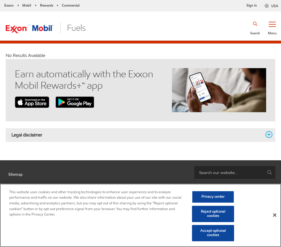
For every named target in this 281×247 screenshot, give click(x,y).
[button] (272, 28)
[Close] (274, 215)
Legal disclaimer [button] (137, 135)
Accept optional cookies (213, 233)
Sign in (251, 5)
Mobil (26, 5)
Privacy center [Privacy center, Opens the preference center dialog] (213, 196)
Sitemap (15, 174)
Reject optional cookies (213, 214)
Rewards (46, 5)
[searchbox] (229, 172)
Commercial (71, 5)
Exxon (9, 5)
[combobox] (234, 172)
